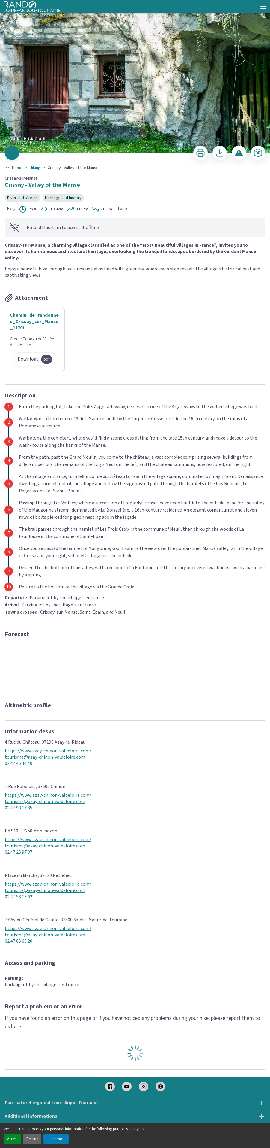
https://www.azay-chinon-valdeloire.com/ (48, 751)
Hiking (35, 168)
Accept (12, 1139)
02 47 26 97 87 (18, 852)
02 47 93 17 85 (18, 808)
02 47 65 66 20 (18, 941)
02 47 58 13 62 (18, 897)
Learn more (56, 1139)
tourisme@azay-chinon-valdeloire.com (45, 757)
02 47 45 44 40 (18, 763)
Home (17, 168)
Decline (32, 1139)
